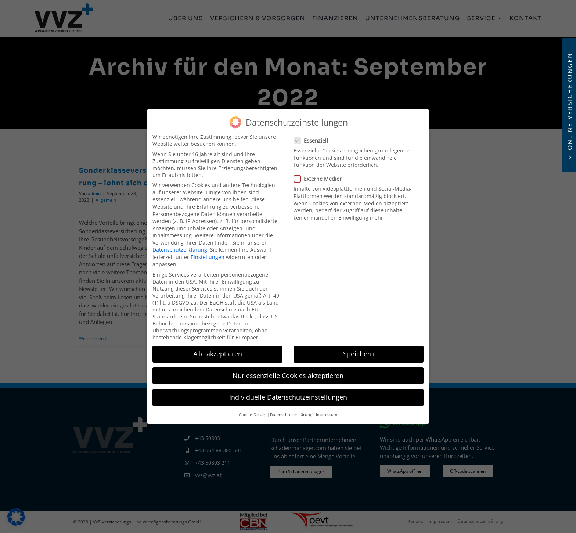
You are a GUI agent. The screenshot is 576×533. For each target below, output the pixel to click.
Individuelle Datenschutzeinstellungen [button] (288, 394)
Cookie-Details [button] (252, 412)
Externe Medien (321, 176)
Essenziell (314, 137)
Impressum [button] (326, 412)
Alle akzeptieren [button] (217, 351)
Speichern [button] (358, 351)
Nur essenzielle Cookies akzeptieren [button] (288, 372)
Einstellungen (207, 254)
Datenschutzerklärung (179, 247)
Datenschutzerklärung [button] (291, 412)
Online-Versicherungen (570, 101)
